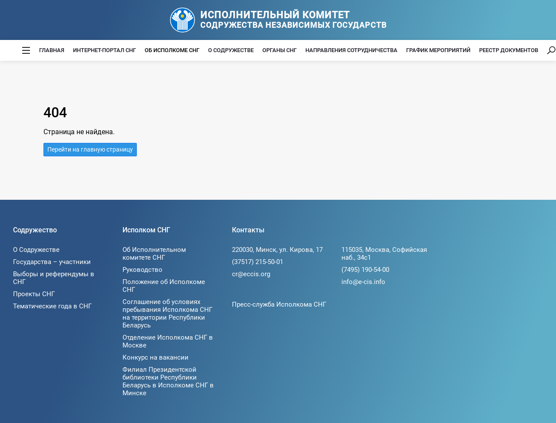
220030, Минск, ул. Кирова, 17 (277, 250)
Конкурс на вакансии (155, 357)
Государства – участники (52, 262)
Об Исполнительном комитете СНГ (154, 253)
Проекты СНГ (34, 294)
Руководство (142, 270)
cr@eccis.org (251, 274)
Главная (51, 50)
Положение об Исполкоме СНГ (163, 286)
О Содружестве (231, 50)
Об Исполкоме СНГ (172, 50)
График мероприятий (438, 50)
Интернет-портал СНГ (104, 50)
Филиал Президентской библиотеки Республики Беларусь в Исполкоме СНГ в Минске (168, 381)
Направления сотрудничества (351, 50)
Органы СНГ (279, 50)
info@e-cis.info (363, 282)
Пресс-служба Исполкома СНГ (279, 304)
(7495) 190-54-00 (365, 270)
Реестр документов (508, 50)
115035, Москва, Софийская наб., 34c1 (384, 253)
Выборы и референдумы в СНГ (53, 278)
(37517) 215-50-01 (257, 262)
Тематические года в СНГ (52, 306)
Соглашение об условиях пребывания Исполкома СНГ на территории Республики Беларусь (167, 313)
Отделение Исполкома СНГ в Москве (167, 341)
